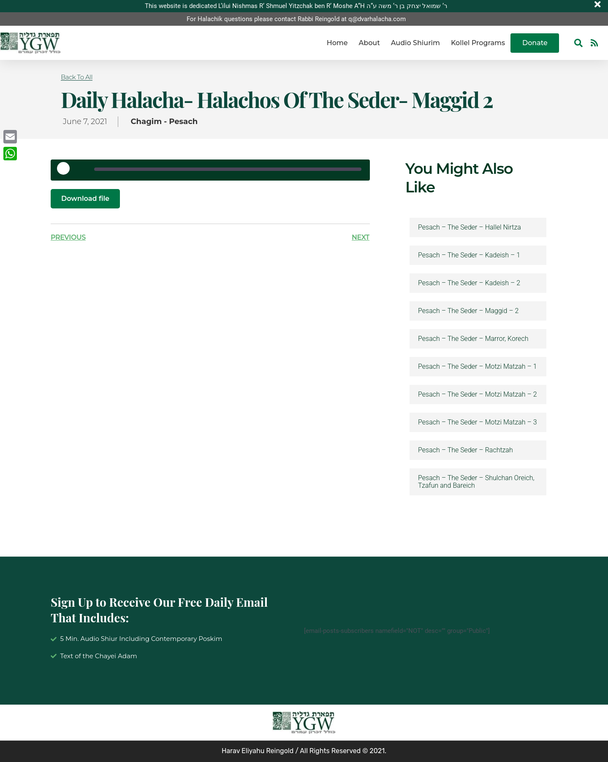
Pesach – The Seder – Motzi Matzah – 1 (477, 366)
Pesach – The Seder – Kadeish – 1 (469, 255)
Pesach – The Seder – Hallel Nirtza (469, 227)
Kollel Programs (478, 43)
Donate (535, 43)
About (369, 43)
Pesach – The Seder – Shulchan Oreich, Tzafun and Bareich (476, 481)
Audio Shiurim (415, 43)
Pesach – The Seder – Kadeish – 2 (469, 283)
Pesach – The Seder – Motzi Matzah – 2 (477, 394)
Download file (85, 199)
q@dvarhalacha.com (377, 19)
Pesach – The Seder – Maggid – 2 (468, 311)
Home (337, 43)
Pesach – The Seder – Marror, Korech (473, 339)
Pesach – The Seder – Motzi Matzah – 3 (477, 422)
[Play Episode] (66, 171)
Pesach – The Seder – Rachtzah (465, 450)
